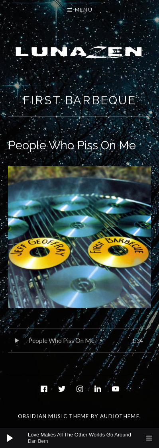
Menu (83, 10)
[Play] (10, 438)
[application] (79, 438)
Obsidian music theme (53, 416)
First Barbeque (79, 100)
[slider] (83, 438)
